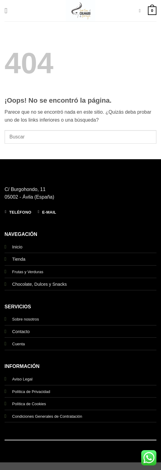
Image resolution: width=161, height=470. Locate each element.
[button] (8, 10)
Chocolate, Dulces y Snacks (39, 284)
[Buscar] (141, 11)
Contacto (21, 331)
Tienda (18, 259)
